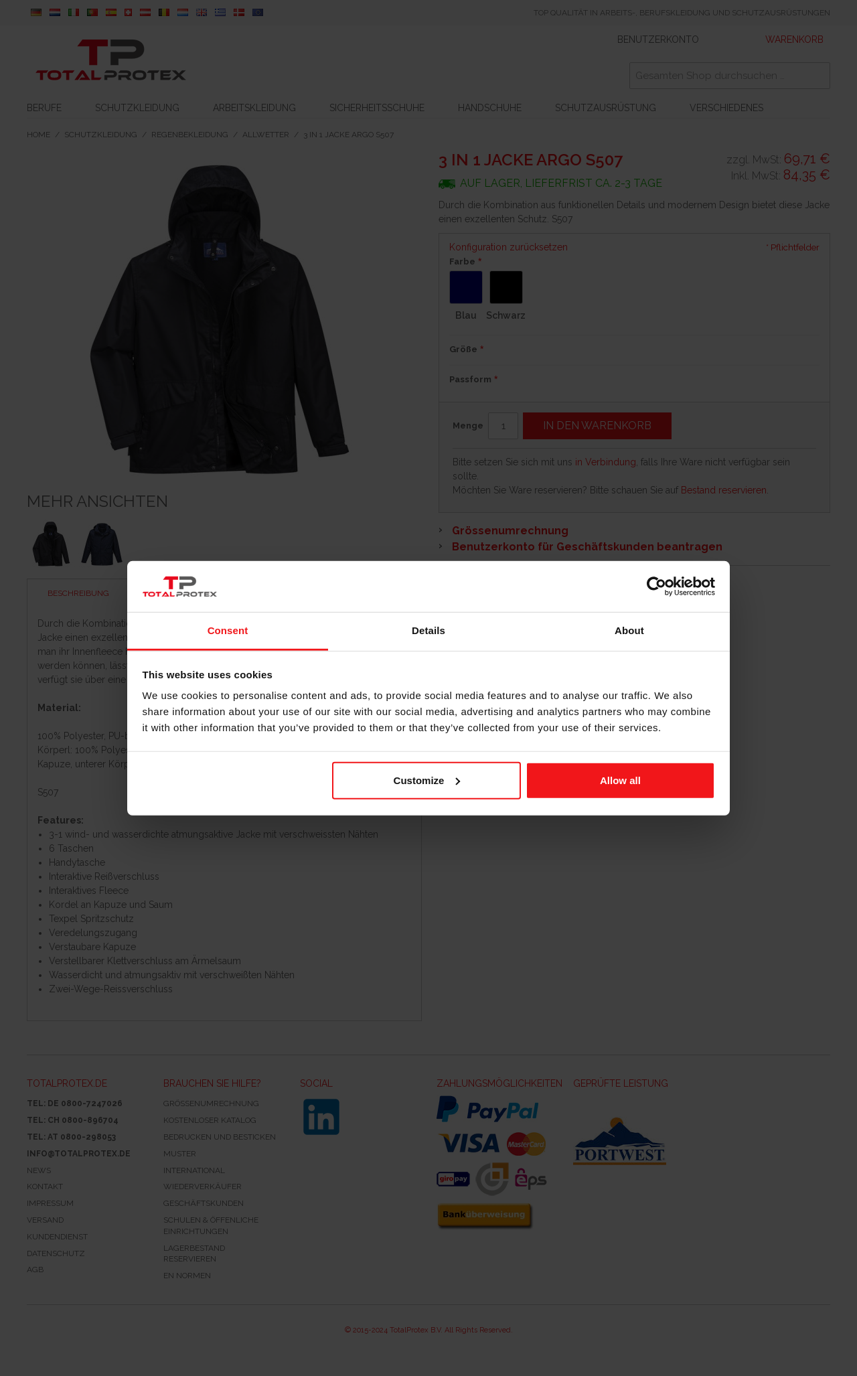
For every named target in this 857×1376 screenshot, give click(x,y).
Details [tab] (428, 630)
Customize (427, 780)
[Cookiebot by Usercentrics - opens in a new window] (656, 587)
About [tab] (629, 630)
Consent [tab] (228, 630)
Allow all (620, 780)
